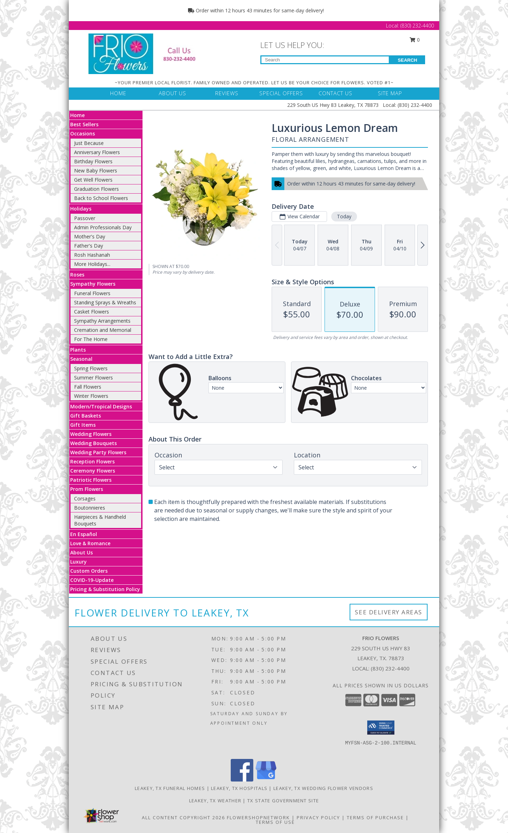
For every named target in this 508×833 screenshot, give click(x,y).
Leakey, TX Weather (215, 800)
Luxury (78, 561)
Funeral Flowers (92, 293)
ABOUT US (172, 93)
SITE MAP (390, 93)
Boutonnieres (89, 507)
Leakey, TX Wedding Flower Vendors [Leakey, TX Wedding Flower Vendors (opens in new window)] (323, 788)
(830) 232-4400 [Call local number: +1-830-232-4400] (390, 668)
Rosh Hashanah (92, 254)
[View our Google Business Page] (266, 779)
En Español (83, 534)
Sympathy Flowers (92, 283)
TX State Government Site (283, 800)
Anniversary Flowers (97, 152)
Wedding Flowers (90, 434)
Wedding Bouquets (93, 443)
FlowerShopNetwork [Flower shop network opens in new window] (258, 817)
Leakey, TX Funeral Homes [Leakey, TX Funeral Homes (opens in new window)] (170, 788)
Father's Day (88, 245)
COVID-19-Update (92, 580)
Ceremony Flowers (92, 470)
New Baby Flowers (95, 170)
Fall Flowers (87, 386)
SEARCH (407, 60)
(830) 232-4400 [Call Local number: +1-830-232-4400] (417, 25)
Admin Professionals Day (103, 227)
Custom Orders (89, 570)
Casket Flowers (91, 311)
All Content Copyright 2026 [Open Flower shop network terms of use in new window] (183, 817)
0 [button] (415, 39)
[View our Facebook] (242, 779)
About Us (81, 552)
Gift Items (83, 424)
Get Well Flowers (93, 179)
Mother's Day (89, 236)
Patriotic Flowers (90, 479)
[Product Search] (325, 59)
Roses (77, 274)
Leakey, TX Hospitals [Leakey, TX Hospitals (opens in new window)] (239, 788)
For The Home (91, 339)
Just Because (89, 143)
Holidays (80, 208)
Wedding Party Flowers (98, 452)
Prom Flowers (86, 489)
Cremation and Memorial (102, 330)
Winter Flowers (91, 396)
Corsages (85, 498)
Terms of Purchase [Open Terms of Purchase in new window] (375, 817)
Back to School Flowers (101, 198)
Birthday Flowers (93, 161)
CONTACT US (335, 93)
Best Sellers (84, 124)
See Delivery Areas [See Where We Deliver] (388, 612)
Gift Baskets (85, 415)
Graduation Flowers (96, 189)
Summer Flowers (93, 377)
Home (77, 115)
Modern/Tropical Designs (101, 406)
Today (344, 216)
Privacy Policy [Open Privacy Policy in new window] (318, 817)
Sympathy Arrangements (102, 320)
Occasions (82, 133)
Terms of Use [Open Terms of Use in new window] (275, 822)
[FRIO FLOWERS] (147, 53)
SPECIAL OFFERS (281, 93)
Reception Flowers (92, 461)
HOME (118, 93)
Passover (84, 218)
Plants (78, 349)
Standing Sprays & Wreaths (105, 302)
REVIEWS (226, 93)
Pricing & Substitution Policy (105, 589)
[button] (380, 727)
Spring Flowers (91, 368)
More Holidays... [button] (92, 264)
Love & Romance (90, 543)
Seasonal (81, 358)
